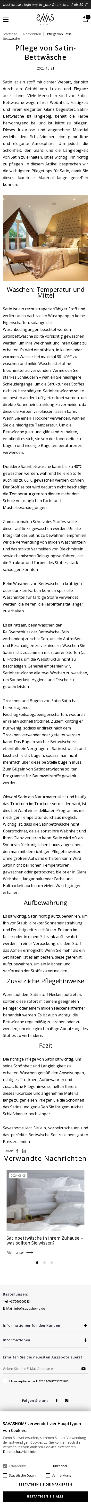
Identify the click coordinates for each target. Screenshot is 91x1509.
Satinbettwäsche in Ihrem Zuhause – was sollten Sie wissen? (45, 1240)
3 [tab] (51, 1262)
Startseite (10, 34)
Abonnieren (83, 1368)
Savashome (13, 1128)
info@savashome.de (29, 1308)
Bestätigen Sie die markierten (45, 1485)
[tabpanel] (45, 1215)
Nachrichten (32, 34)
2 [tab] (44, 1262)
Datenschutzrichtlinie (52, 1381)
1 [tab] (37, 1262)
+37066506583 (19, 1301)
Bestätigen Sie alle (45, 1496)
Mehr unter (15, 1252)
